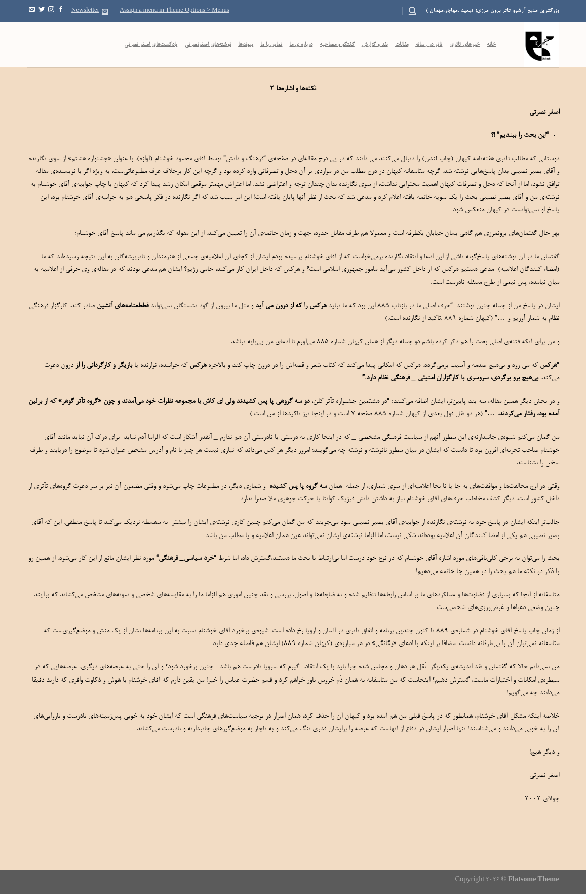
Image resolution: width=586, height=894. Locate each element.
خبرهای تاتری (464, 45)
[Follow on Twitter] (41, 11)
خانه (491, 45)
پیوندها (245, 45)
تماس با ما (271, 45)
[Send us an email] (32, 11)
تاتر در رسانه (428, 45)
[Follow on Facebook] (61, 11)
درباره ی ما (300, 45)
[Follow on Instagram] (51, 11)
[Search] (412, 11)
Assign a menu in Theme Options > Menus (174, 11)
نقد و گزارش (375, 45)
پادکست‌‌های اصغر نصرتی (150, 45)
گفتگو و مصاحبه (337, 45)
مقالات (402, 45)
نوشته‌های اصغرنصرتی (208, 45)
